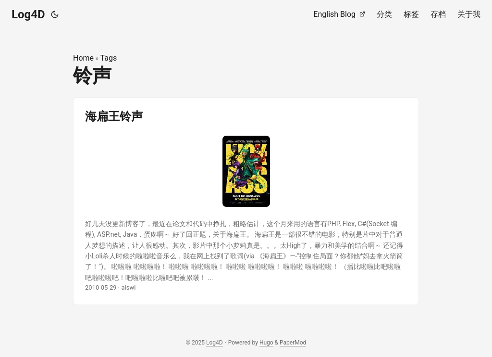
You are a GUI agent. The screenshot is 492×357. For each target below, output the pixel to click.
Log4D (28, 14)
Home (83, 58)
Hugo (266, 342)
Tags (108, 58)
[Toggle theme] (55, 14)
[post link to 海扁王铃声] (246, 201)
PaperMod (293, 342)
